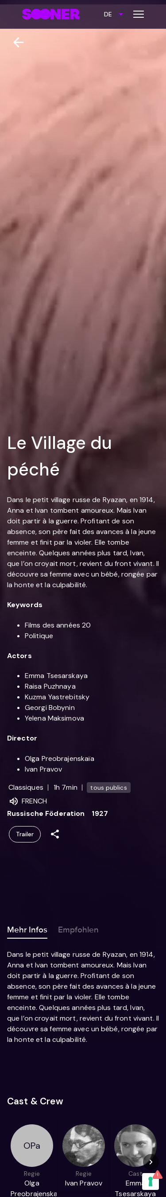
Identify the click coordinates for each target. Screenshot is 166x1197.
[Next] (151, 1162)
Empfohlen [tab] (78, 928)
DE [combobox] (108, 14)
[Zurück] (15, 42)
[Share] (55, 834)
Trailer (24, 834)
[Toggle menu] (138, 14)
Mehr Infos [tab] (27, 928)
